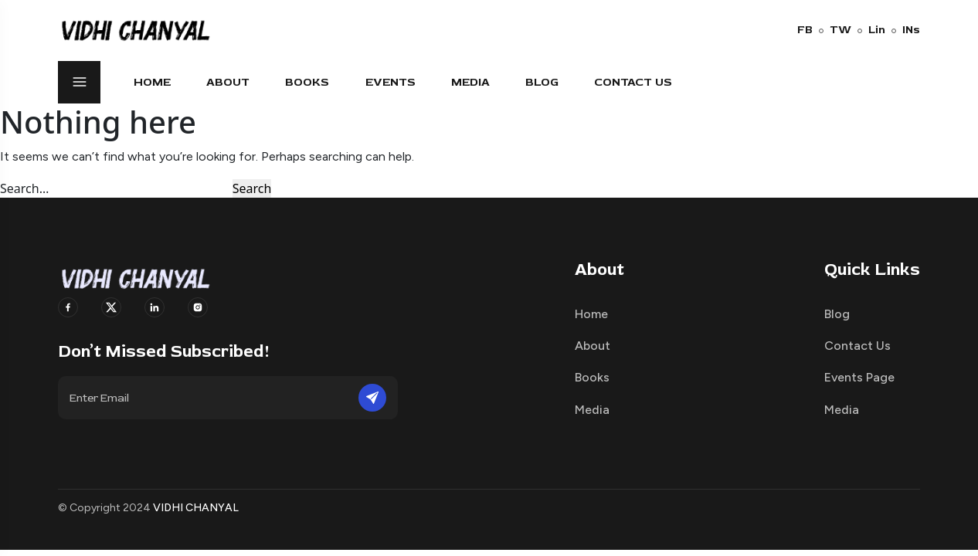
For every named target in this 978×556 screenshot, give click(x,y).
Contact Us (633, 82)
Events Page (859, 377)
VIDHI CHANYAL (196, 507)
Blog (542, 82)
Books (307, 82)
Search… (24, 188)
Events (390, 82)
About (228, 82)
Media (470, 82)
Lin (871, 29)
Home (152, 82)
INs (905, 29)
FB (805, 29)
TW (835, 29)
